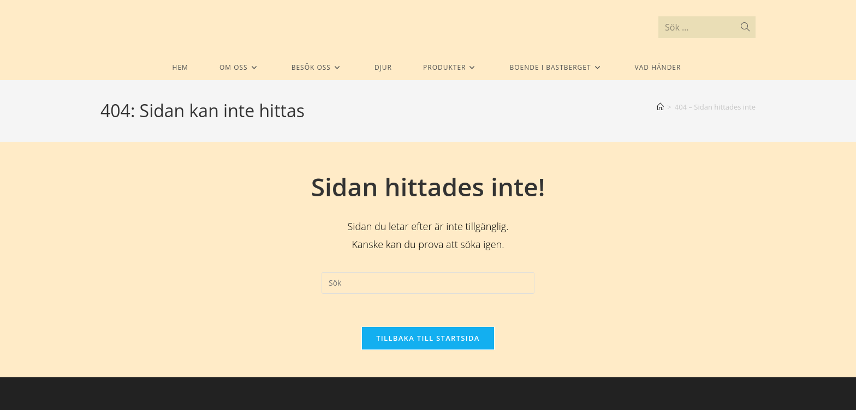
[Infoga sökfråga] (428, 283)
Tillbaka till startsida (428, 338)
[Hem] (660, 107)
